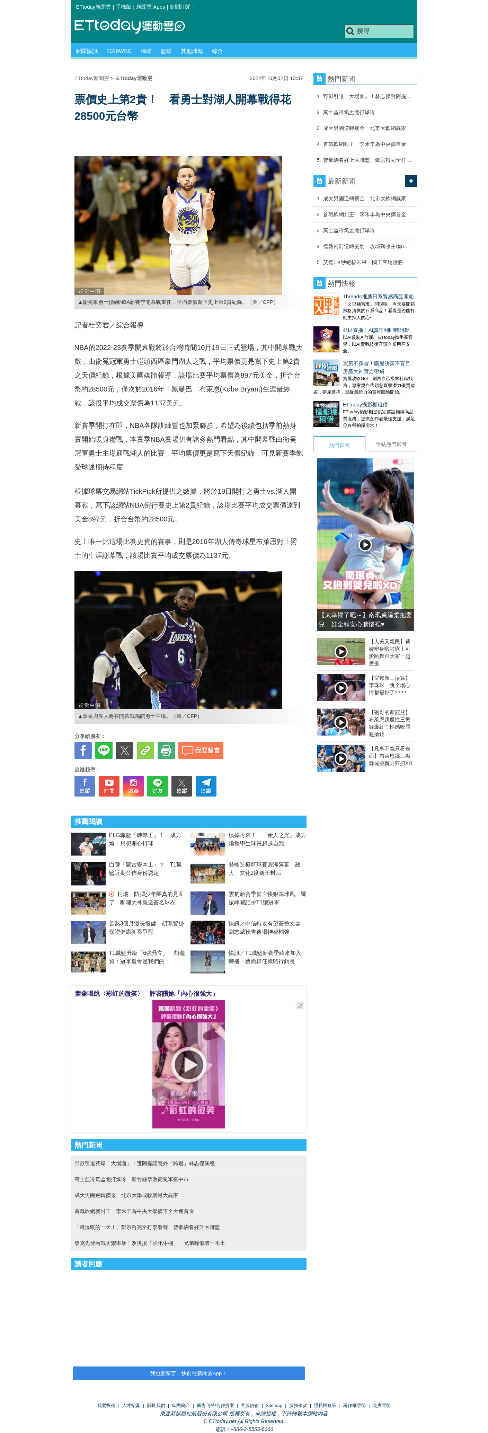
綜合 (217, 51)
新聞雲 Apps (150, 7)
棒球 (146, 51)
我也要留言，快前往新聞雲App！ (188, 1373)
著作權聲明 (354, 1405)
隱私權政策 (325, 1405)
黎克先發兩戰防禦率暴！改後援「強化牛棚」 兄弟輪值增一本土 (149, 1243)
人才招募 (131, 1405)
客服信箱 (250, 1405)
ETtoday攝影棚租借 (336, 391)
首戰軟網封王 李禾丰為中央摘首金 (364, 144)
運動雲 (135, 27)
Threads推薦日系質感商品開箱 (348, 296)
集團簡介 (181, 1405)
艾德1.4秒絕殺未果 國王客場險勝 (363, 262)
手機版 (123, 7)
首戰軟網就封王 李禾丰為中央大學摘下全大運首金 (134, 1211)
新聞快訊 (87, 51)
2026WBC (119, 51)
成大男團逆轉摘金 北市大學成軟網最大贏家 (126, 1195)
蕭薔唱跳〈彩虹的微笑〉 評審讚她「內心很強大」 (146, 993)
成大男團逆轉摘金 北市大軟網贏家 (364, 128)
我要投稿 (106, 1405)
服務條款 (298, 1405)
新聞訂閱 (180, 7)
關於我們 (156, 1405)
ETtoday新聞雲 (93, 7)
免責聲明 (382, 1405)
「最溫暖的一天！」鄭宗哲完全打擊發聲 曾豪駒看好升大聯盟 (147, 1227)
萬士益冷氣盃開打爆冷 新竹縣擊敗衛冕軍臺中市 (131, 1179)
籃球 (166, 51)
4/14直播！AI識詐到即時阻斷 (346, 323)
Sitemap (274, 1405)
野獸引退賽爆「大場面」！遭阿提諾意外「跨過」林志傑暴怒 (144, 1163)
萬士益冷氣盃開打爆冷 (349, 112)
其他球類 (192, 51)
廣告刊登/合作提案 (215, 1405)
